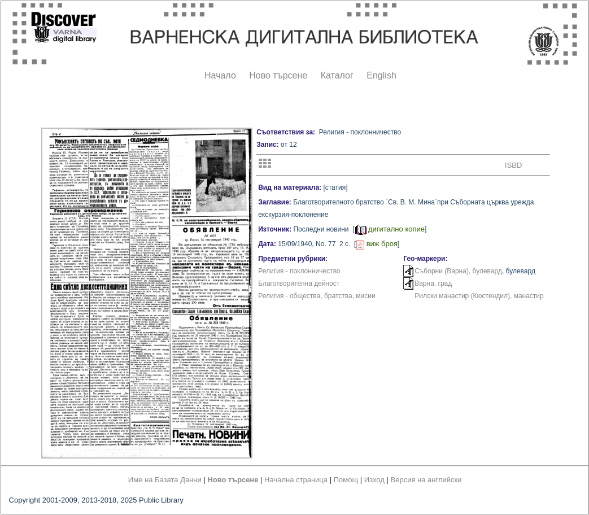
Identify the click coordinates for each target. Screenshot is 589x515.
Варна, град (433, 283)
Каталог (337, 75)
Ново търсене (278, 75)
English (381, 75)
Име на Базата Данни (165, 479)
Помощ (346, 479)
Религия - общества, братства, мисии (317, 296)
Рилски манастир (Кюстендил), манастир (479, 296)
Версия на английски (426, 479)
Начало (220, 75)
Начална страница (296, 479)
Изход (374, 479)
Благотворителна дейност (298, 283)
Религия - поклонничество (299, 271)
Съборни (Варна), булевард (458, 271)
